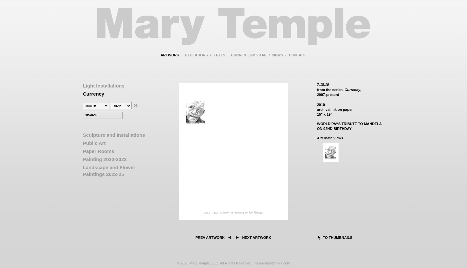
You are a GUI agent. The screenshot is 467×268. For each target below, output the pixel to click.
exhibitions (196, 55)
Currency (93, 94)
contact (297, 55)
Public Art (94, 143)
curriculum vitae (249, 55)
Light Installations (104, 85)
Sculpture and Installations (114, 135)
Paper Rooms (98, 151)
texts (219, 55)
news (277, 55)
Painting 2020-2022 (105, 159)
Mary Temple (233, 30)
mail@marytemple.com (272, 263)
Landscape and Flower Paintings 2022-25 (109, 171)
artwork (170, 55)
